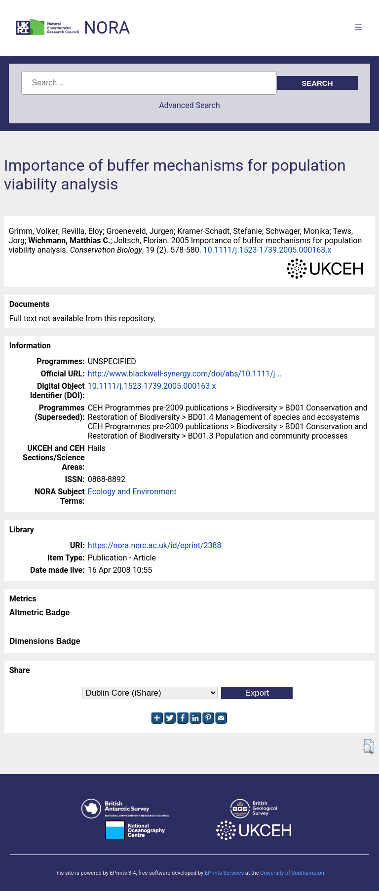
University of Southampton (292, 873)
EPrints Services (224, 873)
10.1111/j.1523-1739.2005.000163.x (267, 250)
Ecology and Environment (132, 491)
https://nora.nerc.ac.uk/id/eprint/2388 (155, 545)
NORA (107, 28)
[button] (368, 746)
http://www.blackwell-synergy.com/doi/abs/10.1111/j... (185, 373)
